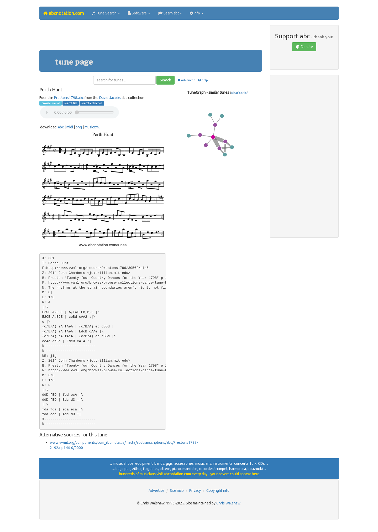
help (203, 80)
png (79, 127)
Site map (177, 490)
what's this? (239, 92)
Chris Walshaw (228, 503)
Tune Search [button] (106, 13)
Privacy (195, 490)
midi (69, 127)
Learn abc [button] (170, 13)
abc (61, 127)
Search (165, 80)
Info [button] (196, 13)
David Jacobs (110, 98)
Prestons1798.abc (69, 98)
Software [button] (139, 13)
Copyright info (217, 490)
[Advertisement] (150, 37)
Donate (304, 47)
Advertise (156, 490)
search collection (91, 103)
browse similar (50, 103)
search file (70, 103)
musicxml (92, 127)
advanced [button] (186, 80)
